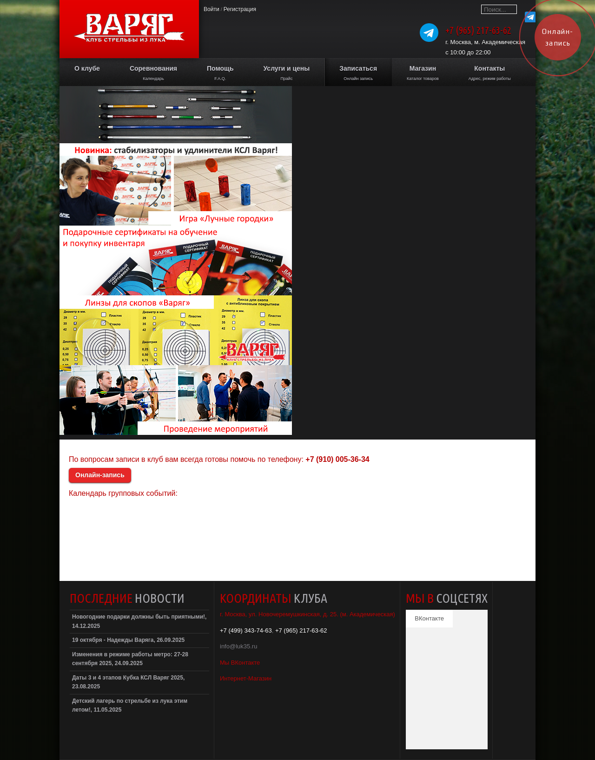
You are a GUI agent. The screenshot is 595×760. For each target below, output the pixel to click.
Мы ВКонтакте (240, 662)
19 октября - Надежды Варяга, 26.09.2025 (128, 640)
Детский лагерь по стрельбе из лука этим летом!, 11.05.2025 (129, 705)
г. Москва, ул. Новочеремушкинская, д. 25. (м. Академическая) (307, 614)
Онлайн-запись (100, 475)
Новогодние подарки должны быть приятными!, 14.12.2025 (139, 621)
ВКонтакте (429, 618)
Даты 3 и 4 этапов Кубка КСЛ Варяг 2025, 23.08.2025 (128, 682)
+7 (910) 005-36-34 (337, 459)
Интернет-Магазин (245, 678)
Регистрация (240, 9)
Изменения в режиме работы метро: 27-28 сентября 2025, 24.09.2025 (130, 659)
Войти (211, 9)
